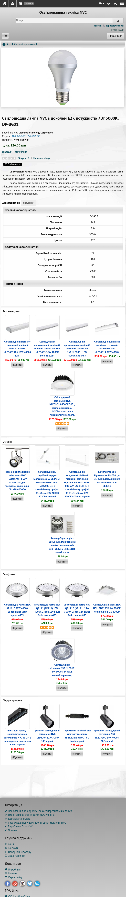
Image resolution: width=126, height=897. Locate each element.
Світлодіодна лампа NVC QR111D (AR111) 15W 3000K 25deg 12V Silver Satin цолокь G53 (77, 610)
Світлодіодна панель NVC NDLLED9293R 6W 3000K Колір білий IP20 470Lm (107, 608)
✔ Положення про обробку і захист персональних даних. (38, 811)
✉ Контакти (12, 848)
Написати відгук (41, 158)
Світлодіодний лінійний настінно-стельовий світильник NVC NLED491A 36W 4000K (107, 347)
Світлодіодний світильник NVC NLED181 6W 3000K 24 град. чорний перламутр (62, 670)
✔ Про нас (11, 830)
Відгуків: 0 (23, 158)
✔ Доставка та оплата (18, 818)
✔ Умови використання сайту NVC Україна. (30, 815)
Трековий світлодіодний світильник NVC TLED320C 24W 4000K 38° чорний (107, 736)
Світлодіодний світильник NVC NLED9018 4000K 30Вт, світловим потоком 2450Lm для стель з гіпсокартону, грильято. (62, 406)
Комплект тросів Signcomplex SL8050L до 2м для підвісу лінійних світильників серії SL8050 (107, 479)
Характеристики (11, 202)
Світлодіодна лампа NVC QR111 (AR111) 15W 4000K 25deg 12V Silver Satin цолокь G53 (47, 610)
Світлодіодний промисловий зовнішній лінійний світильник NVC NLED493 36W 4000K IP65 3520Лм (47, 348)
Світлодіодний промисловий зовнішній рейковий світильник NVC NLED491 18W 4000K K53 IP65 (77, 348)
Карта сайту (13, 877)
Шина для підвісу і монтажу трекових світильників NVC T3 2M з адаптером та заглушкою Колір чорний (17, 737)
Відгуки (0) (28, 202)
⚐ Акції (9, 844)
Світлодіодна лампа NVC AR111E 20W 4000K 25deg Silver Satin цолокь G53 (17, 610)
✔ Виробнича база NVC (19, 826)
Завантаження (15, 855)
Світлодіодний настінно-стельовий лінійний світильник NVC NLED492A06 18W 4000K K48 (17, 348)
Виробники (13, 869)
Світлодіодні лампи (24, 44)
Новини (11, 873)
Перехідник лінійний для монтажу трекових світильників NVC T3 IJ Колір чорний (77, 736)
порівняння (21, 151)
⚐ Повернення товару (18, 852)
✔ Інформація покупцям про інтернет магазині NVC (35, 822)
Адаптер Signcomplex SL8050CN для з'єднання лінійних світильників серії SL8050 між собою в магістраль (62, 545)
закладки (7, 151)
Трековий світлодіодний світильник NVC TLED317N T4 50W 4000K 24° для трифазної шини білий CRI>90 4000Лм (17, 480)
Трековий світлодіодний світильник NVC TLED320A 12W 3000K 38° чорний (47, 736)
